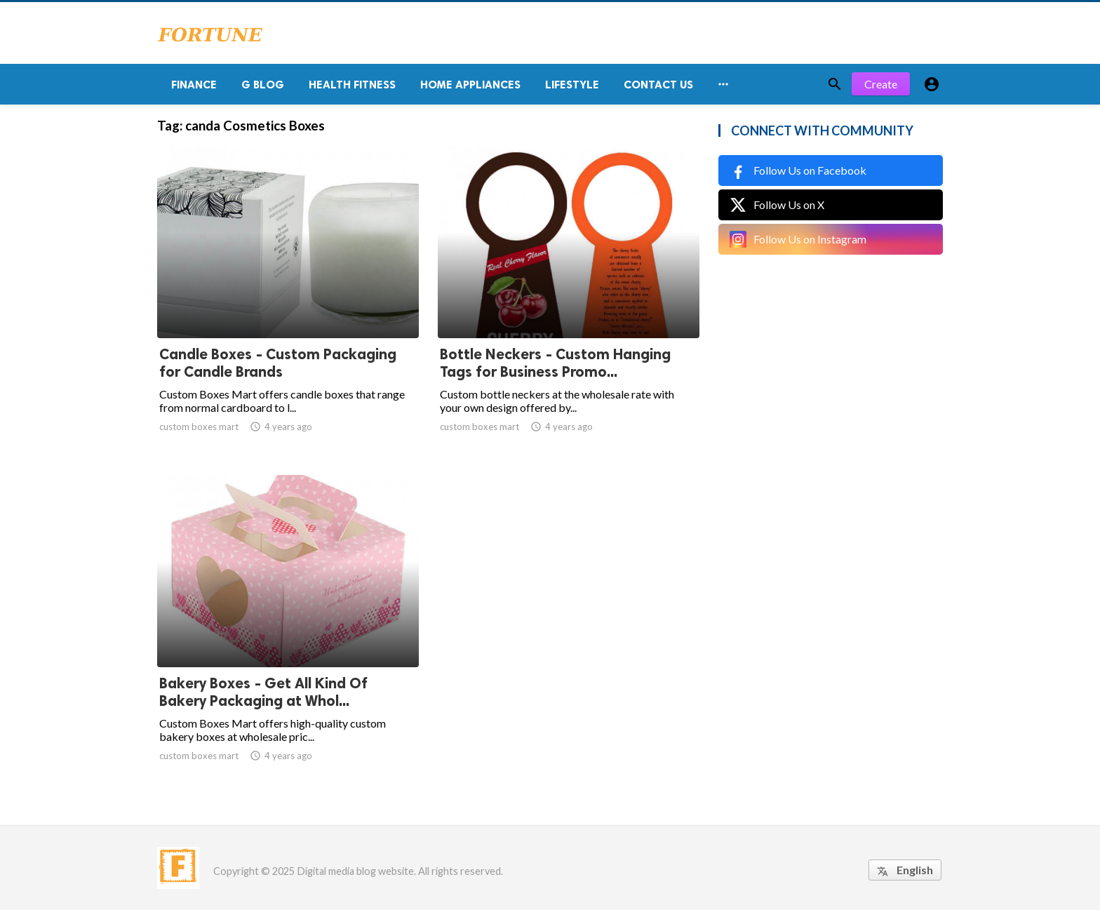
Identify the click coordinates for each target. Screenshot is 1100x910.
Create (880, 84)
